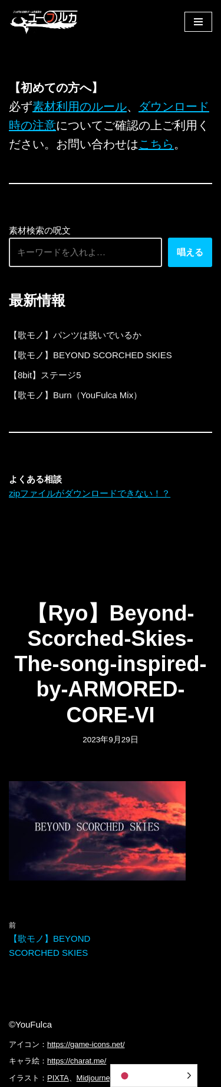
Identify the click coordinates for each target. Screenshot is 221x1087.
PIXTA (58, 1077)
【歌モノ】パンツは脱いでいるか (75, 335)
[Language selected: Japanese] (153, 1075)
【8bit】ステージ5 (45, 375)
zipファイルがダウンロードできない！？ (89, 493)
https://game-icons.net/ (86, 1044)
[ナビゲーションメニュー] (198, 22)
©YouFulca (30, 1024)
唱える (190, 252)
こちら (156, 144)
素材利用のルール (79, 106)
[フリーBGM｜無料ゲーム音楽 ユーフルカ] (44, 21)
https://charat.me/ (76, 1060)
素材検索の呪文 (40, 230)
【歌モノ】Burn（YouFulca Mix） (75, 395)
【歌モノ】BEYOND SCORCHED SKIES (90, 355)
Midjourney (95, 1077)
